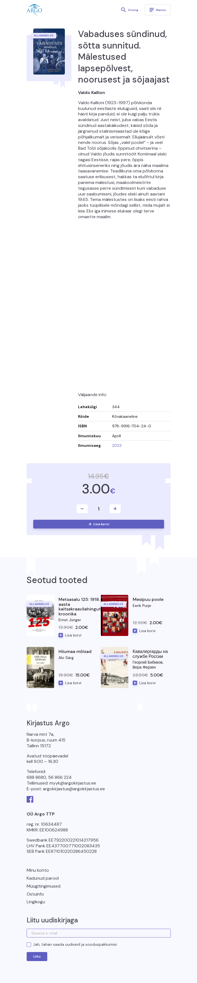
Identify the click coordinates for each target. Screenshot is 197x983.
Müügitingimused (43, 886)
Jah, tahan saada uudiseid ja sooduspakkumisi (75, 944)
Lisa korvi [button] (73, 635)
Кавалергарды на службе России (150, 654)
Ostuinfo (35, 894)
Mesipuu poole (148, 599)
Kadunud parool (43, 878)
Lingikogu (36, 902)
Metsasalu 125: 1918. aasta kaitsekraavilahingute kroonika (81, 606)
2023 (116, 445)
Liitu (37, 956)
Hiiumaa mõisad (75, 651)
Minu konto (38, 870)
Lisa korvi (101, 524)
